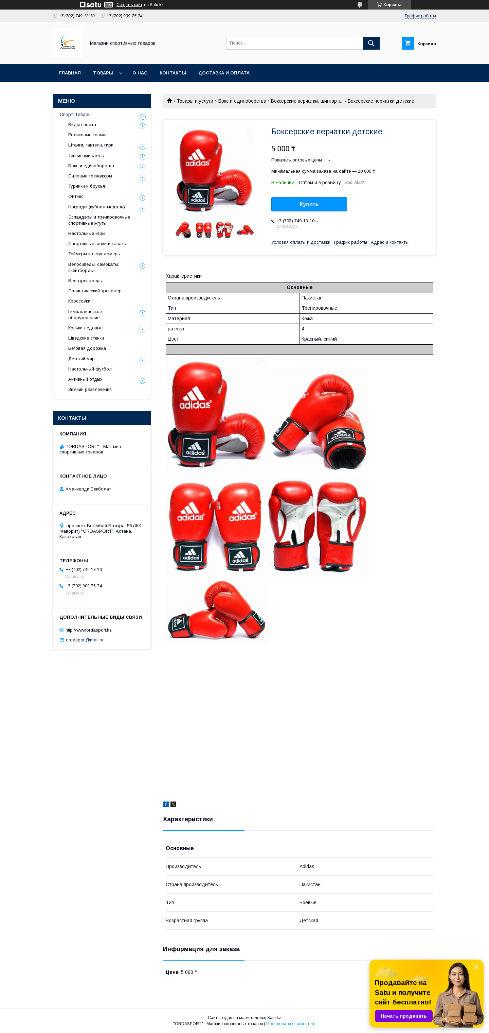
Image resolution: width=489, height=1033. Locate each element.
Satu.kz (274, 1017)
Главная (70, 72)
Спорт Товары (76, 114)
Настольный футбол (90, 369)
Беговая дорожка (87, 348)
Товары (103, 72)
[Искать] (371, 43)
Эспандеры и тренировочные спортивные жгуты (99, 220)
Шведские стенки (86, 338)
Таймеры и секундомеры (94, 253)
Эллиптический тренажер (95, 290)
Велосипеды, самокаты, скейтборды (93, 267)
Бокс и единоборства (242, 101)
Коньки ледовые (85, 327)
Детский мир (81, 358)
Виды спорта (82, 124)
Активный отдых (85, 379)
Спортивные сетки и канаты (97, 243)
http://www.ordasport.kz (89, 630)
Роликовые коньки (87, 134)
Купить (309, 204)
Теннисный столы (86, 155)
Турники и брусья (86, 186)
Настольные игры (86, 233)
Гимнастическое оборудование (85, 314)
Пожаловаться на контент (291, 1023)
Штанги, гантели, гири (90, 145)
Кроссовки (79, 301)
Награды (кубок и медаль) (96, 206)
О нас (139, 72)
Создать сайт (129, 4)
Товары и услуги (195, 101)
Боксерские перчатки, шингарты (307, 101)
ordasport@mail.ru (84, 639)
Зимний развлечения (90, 389)
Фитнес (76, 196)
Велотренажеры (85, 280)
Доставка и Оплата (224, 72)
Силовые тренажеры (90, 175)
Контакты (173, 72)
